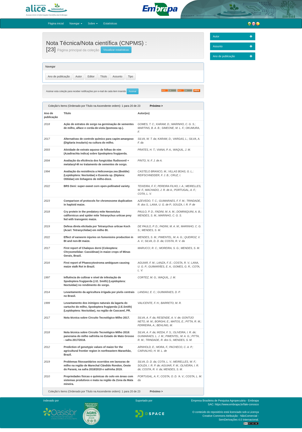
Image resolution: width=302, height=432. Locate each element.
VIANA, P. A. (164, 149)
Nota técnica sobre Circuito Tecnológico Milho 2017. (97, 317)
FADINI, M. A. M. (165, 211)
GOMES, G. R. (182, 266)
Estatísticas (110, 23)
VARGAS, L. (180, 138)
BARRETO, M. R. (171, 302)
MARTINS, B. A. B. (149, 127)
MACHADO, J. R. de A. (159, 189)
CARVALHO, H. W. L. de (152, 350)
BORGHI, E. (162, 321)
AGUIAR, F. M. (146, 262)
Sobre (93, 23)
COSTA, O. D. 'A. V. (172, 376)
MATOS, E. (177, 321)
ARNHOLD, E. (146, 346)
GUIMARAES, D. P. (168, 292)
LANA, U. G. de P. (161, 204)
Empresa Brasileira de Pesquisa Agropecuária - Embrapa (225, 400)
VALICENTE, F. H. (148, 302)
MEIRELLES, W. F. (184, 361)
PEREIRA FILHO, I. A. (171, 186)
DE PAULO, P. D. (148, 226)
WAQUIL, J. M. (182, 149)
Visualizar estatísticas (116, 49)
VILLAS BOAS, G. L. (180, 171)
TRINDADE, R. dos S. (159, 339)
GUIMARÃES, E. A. (160, 266)
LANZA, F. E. (164, 262)
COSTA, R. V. (181, 262)
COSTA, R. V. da (175, 240)
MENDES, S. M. (147, 215)
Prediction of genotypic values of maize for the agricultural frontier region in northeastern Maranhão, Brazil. (98, 350)
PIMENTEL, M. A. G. (170, 237)
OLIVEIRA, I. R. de (184, 332)
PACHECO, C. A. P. (180, 346)
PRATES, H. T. (146, 149)
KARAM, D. (163, 124)
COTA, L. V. (145, 193)
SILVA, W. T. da (147, 138)
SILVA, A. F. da (146, 317)
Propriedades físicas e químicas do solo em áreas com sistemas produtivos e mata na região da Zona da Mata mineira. (98, 380)
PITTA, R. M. (193, 321)
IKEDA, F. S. (164, 332)
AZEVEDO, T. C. (148, 200)
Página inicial (56, 23)
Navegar (75, 23)
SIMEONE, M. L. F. (173, 127)
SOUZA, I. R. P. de (184, 204)
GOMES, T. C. (146, 124)
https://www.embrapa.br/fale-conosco (237, 404)
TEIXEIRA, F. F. (147, 186)
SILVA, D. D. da (154, 240)
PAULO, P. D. (146, 211)
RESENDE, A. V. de (168, 317)
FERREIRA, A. (146, 325)
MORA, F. (162, 346)
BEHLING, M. (165, 325)
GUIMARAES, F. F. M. (172, 200)
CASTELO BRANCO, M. (152, 171)
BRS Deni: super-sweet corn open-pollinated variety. (97, 186)
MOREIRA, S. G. (169, 248)
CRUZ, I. (176, 175)
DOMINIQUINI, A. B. (188, 211)
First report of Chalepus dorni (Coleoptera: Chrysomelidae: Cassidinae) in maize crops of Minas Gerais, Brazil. (97, 252)
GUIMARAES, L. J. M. (151, 336)
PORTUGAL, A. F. (184, 189)
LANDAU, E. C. (147, 292)
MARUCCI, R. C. (148, 248)
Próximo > (156, 105)
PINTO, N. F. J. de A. (150, 160)
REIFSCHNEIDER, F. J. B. (153, 175)
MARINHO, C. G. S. (183, 124)
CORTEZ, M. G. (147, 277)
